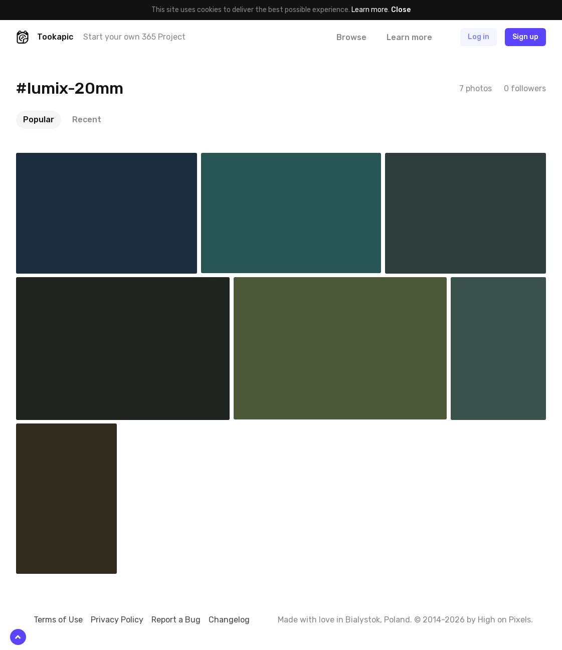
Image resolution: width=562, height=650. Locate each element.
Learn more (369, 10)
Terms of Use (58, 619)
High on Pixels (504, 619)
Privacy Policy (117, 619)
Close (401, 10)
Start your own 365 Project (134, 37)
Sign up (525, 37)
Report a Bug (176, 619)
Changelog (229, 619)
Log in (478, 37)
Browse (351, 37)
